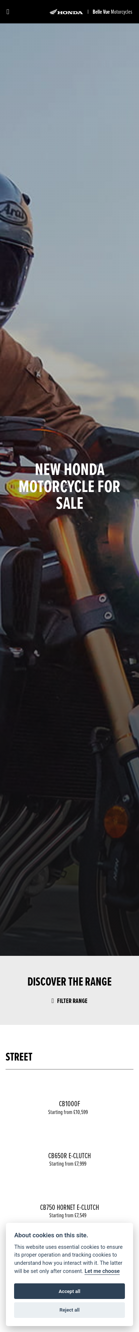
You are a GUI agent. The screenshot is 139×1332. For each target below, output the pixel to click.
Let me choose (102, 1271)
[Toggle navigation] (8, 12)
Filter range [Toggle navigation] (69, 1001)
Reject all (69, 1310)
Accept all (69, 1291)
